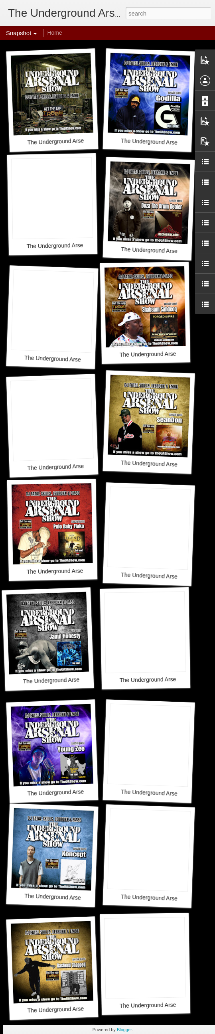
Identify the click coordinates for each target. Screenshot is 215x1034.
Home (54, 33)
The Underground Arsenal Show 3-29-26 (77, 141)
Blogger (124, 1029)
